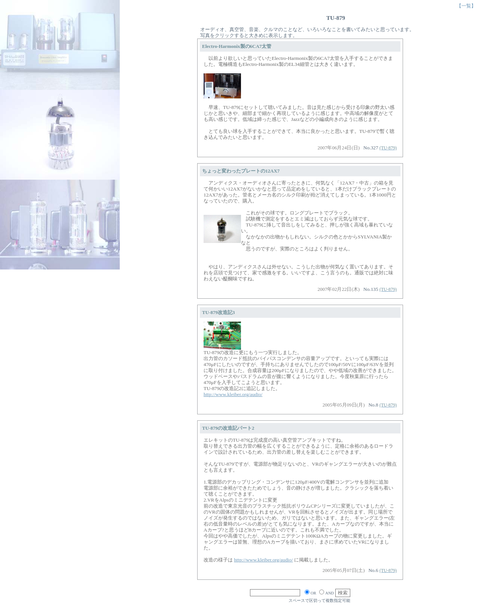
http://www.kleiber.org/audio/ (233, 394)
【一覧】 (466, 6)
